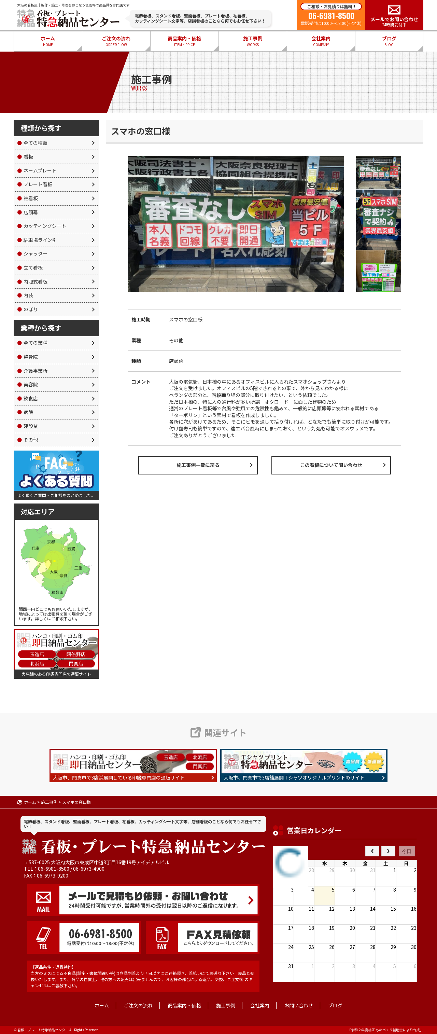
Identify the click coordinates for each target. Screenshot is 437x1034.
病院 (25, 412)
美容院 (27, 384)
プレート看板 (34, 184)
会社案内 (320, 41)
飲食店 (27, 398)
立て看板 (30, 267)
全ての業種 (32, 342)
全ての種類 (32, 142)
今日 (406, 851)
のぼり (27, 309)
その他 (27, 439)
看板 (25, 156)
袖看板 (27, 198)
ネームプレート (37, 170)
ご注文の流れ (116, 41)
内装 (25, 295)
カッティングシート (41, 225)
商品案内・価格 (184, 41)
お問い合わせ (298, 1005)
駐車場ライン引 (37, 239)
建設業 (27, 426)
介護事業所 (32, 370)
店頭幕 (27, 212)
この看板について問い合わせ (331, 464)
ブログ (389, 41)
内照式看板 (32, 281)
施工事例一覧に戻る (198, 464)
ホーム (48, 41)
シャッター (32, 253)
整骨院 (27, 356)
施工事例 (252, 41)
